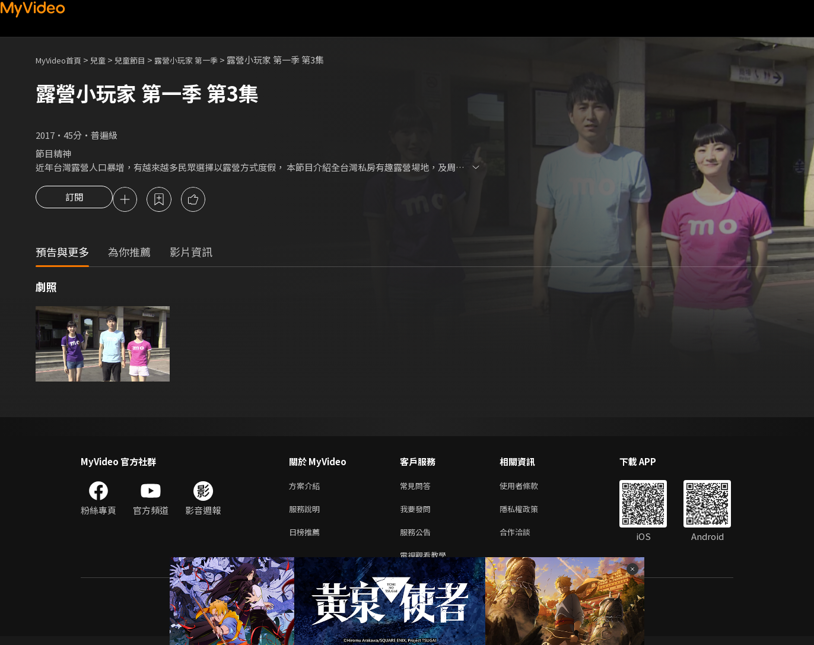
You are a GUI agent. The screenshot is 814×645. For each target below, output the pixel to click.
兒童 (107, 59)
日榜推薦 (307, 538)
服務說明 (307, 513)
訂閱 (74, 200)
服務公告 (417, 538)
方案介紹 (307, 488)
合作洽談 (524, 538)
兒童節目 (143, 59)
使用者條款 (529, 488)
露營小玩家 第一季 (206, 59)
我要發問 (417, 513)
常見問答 (417, 488)
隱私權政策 (529, 513)
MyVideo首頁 (63, 59)
